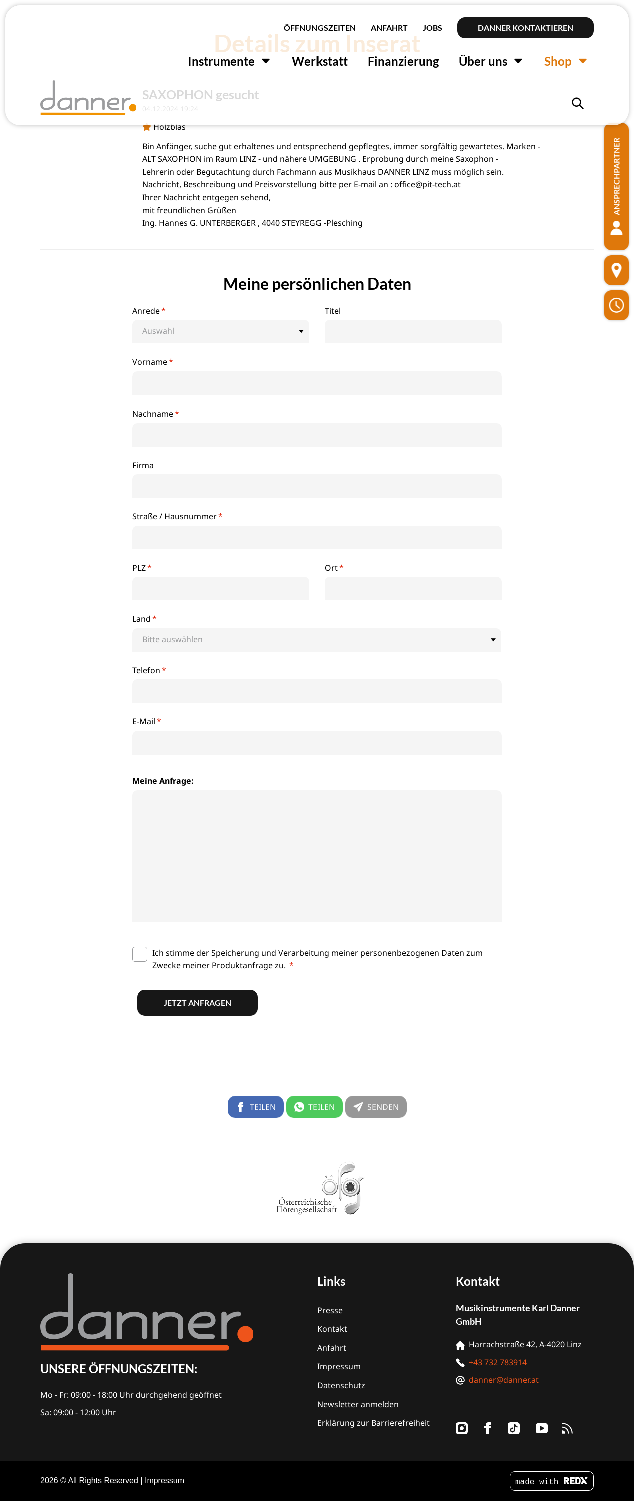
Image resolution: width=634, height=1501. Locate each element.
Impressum (339, 1366)
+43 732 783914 (498, 1362)
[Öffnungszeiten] (616, 305)
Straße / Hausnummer (177, 516)
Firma (143, 465)
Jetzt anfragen (197, 1002)
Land (144, 618)
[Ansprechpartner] (616, 186)
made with (551, 1482)
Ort (334, 567)
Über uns (491, 61)
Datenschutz (341, 1385)
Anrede (149, 310)
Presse (330, 1310)
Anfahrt (389, 27)
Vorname (152, 361)
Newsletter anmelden (358, 1404)
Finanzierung (403, 61)
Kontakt (332, 1328)
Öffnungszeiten (320, 27)
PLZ (142, 567)
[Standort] (616, 270)
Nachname (155, 413)
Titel (333, 310)
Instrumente (230, 61)
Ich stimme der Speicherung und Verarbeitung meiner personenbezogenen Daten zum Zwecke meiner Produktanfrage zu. (317, 959)
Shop (566, 61)
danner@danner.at (504, 1379)
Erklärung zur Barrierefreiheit (373, 1422)
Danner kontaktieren (525, 27)
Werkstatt (320, 61)
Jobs (432, 27)
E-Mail (146, 721)
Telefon (149, 670)
